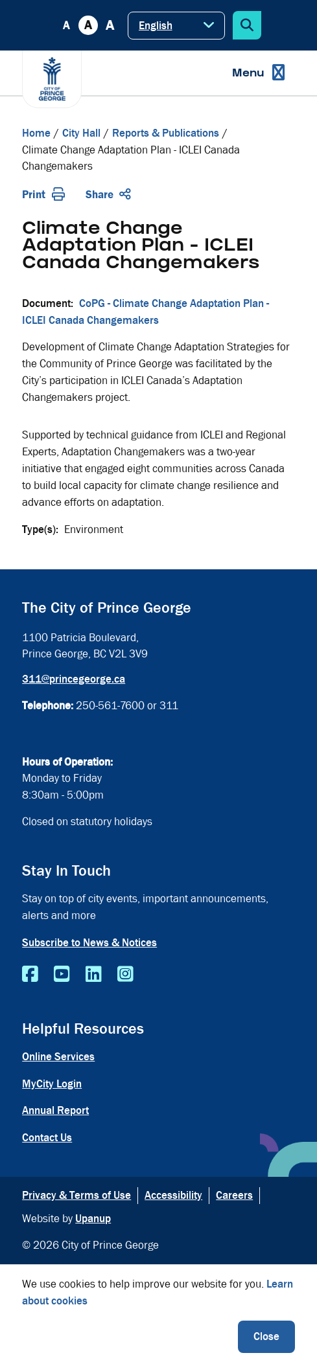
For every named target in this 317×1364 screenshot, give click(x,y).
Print (43, 194)
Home (36, 133)
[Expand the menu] (258, 73)
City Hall (81, 133)
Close (266, 1336)
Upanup (93, 1218)
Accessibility (173, 1195)
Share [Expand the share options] (108, 194)
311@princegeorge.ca (73, 679)
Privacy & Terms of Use (76, 1195)
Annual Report (55, 1110)
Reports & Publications (165, 133)
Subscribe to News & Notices (89, 942)
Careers (234, 1195)
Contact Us (47, 1137)
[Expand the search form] (247, 25)
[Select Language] (176, 26)
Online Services (58, 1056)
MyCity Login (52, 1084)
